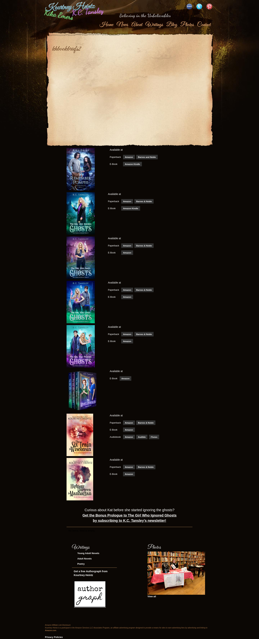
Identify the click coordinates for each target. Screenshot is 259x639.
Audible (142, 437)
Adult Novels (84, 558)
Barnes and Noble (147, 157)
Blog (171, 24)
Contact (203, 24)
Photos (187, 24)
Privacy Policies (54, 637)
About (136, 24)
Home (106, 24)
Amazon (129, 157)
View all (151, 596)
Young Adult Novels (88, 553)
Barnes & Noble (144, 201)
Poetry (81, 563)
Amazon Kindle (132, 164)
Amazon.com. (51, 630)
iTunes (154, 437)
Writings (154, 24)
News (122, 24)
